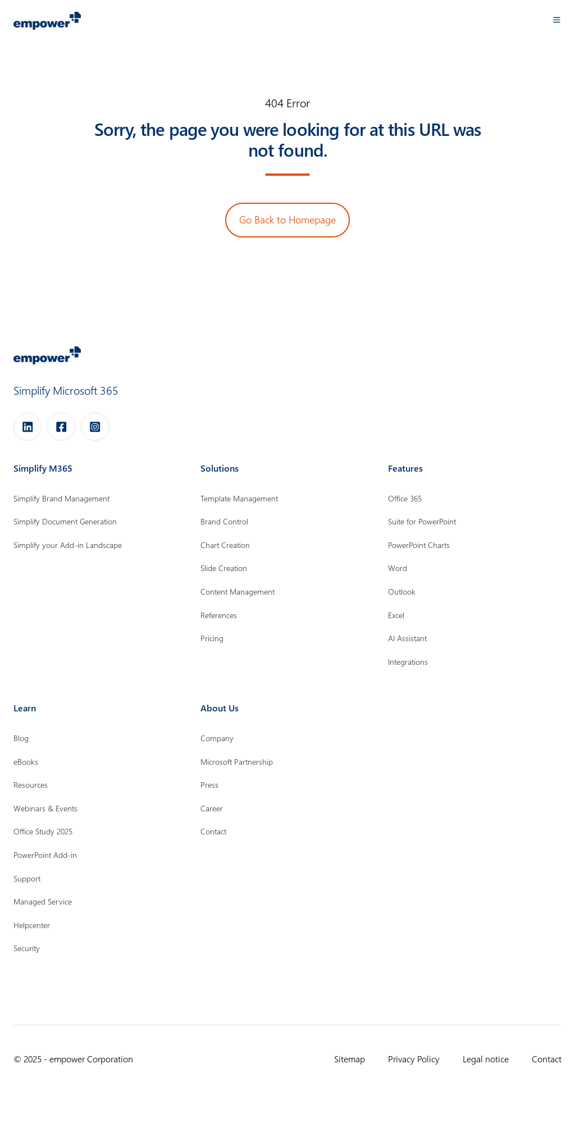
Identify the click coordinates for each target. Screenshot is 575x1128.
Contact (547, 1058)
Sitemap (349, 1058)
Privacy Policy (414, 1058)
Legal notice (486, 1058)
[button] (557, 20)
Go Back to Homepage (287, 219)
